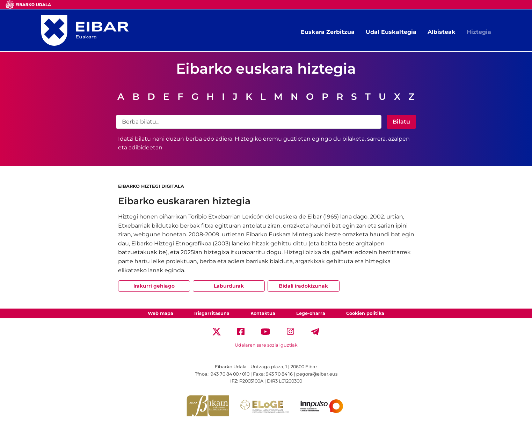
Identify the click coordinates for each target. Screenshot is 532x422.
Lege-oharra (310, 313)
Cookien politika (365, 313)
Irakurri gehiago (154, 286)
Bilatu (401, 121)
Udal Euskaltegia (391, 32)
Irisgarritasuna (211, 313)
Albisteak (442, 32)
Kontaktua (262, 313)
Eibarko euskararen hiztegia (184, 201)
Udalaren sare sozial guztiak (266, 345)
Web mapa (160, 313)
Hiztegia (479, 32)
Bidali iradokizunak (303, 286)
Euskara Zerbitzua (328, 32)
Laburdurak (229, 286)
